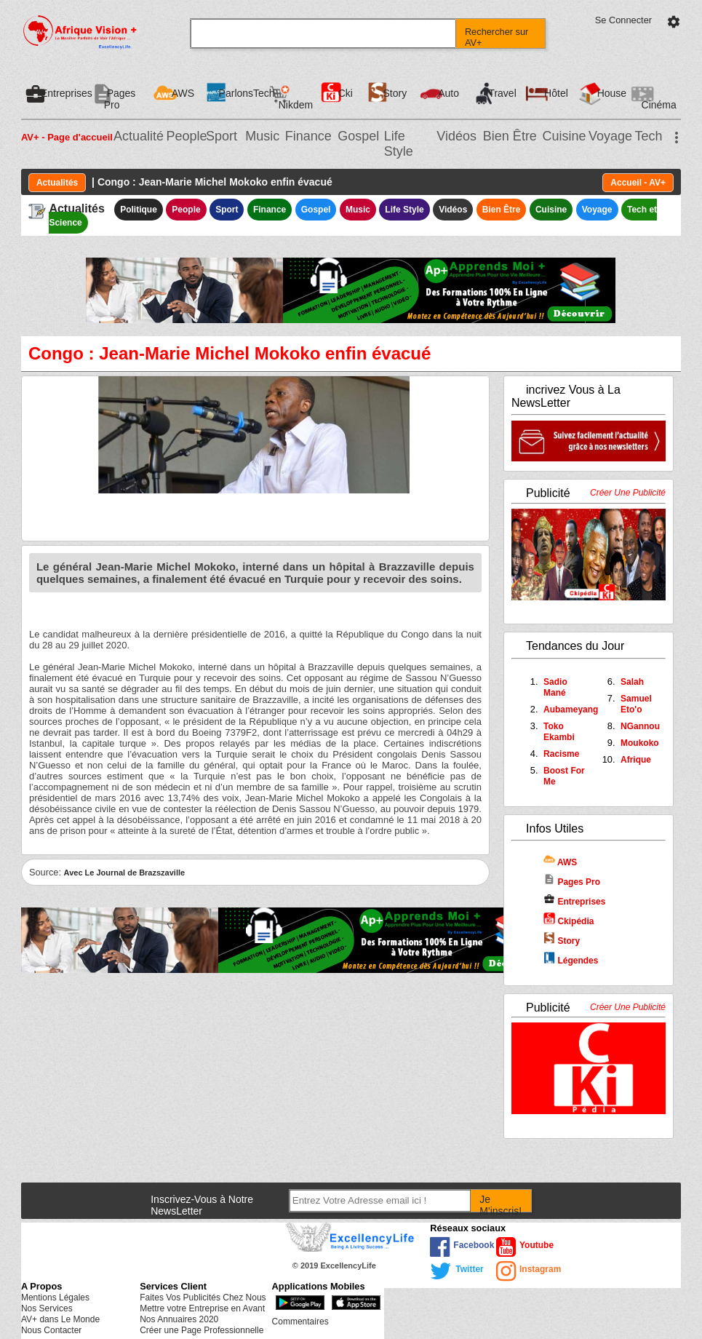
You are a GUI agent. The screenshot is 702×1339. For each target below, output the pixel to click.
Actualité (138, 136)
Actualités (57, 183)
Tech (648, 136)
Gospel (358, 136)
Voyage (610, 136)
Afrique (636, 760)
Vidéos (456, 136)
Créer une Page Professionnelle (201, 1330)
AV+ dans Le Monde (60, 1319)
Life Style (398, 144)
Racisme (561, 754)
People (186, 136)
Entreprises (574, 902)
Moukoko (640, 743)
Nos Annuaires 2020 (179, 1319)
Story (561, 941)
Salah (632, 682)
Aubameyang (570, 709)
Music (262, 136)
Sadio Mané (555, 687)
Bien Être (510, 136)
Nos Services (47, 1308)
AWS (560, 862)
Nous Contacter (51, 1330)
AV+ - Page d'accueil (67, 137)
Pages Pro (571, 882)
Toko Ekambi (559, 731)
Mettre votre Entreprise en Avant (202, 1308)
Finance (308, 136)
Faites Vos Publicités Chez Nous (203, 1297)
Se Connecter (623, 20)
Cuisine (564, 136)
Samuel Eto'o (636, 704)
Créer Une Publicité (628, 493)
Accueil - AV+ (638, 183)
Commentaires (300, 1321)
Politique (138, 209)
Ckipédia (568, 921)
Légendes (570, 960)
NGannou (640, 726)
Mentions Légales (55, 1297)
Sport (221, 136)
